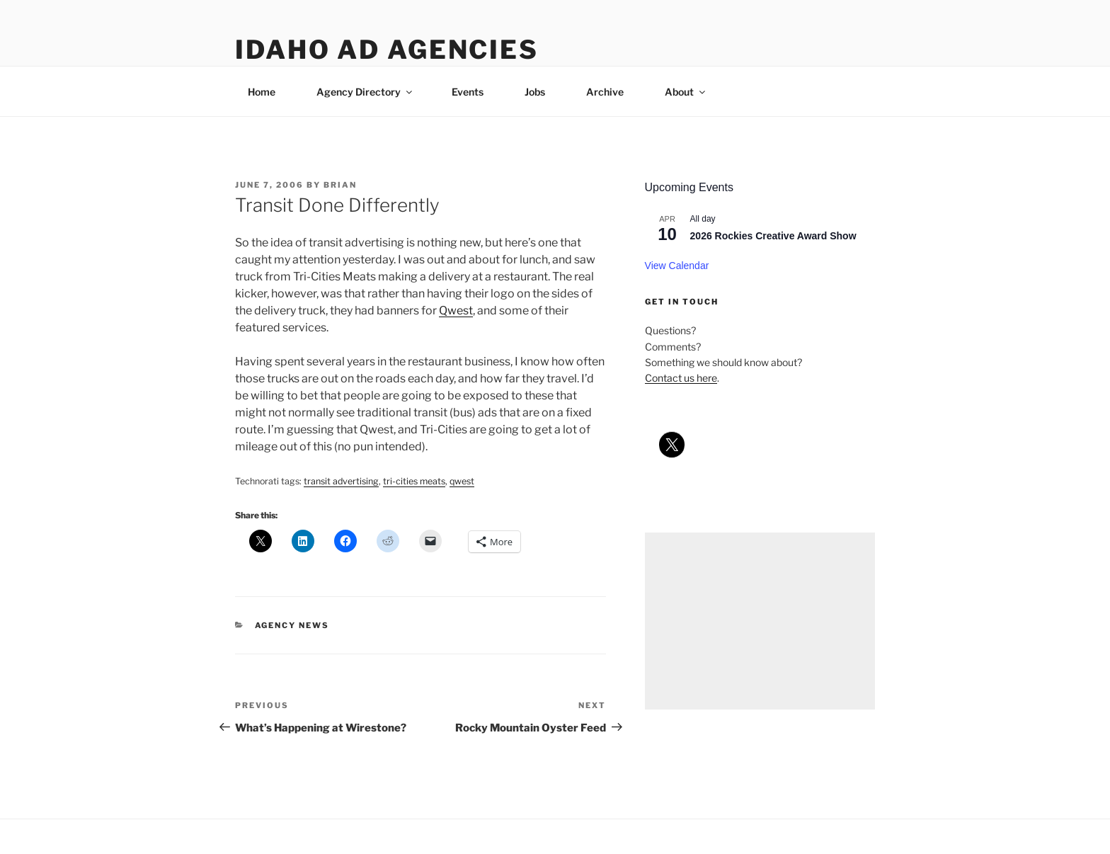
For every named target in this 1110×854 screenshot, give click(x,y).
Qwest (456, 310)
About (686, 92)
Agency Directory (365, 92)
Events (468, 92)
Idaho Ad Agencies (387, 49)
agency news (292, 625)
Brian (340, 185)
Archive (605, 92)
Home (261, 92)
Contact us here (681, 378)
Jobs (535, 92)
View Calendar (677, 265)
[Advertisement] (760, 621)
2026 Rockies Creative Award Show (773, 235)
